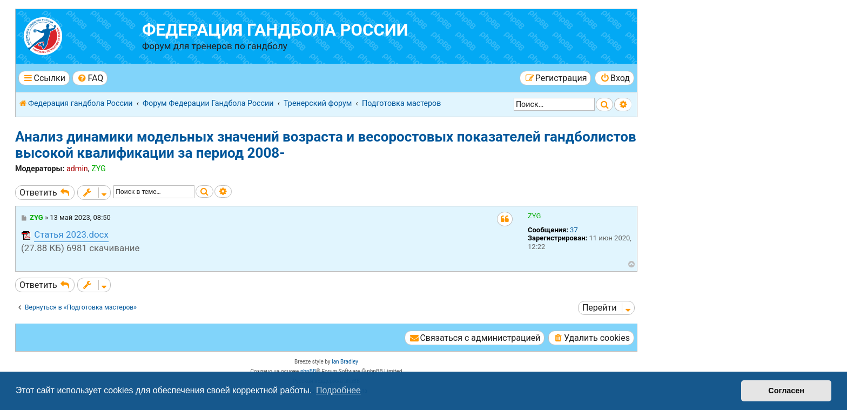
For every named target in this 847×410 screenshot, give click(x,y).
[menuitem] (89, 78)
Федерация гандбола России (275, 30)
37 (574, 230)
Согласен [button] (786, 390)
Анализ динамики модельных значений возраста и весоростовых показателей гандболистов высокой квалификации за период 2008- (325, 145)
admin (77, 168)
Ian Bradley (345, 362)
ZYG (98, 168)
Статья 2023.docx (71, 234)
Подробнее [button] (338, 390)
